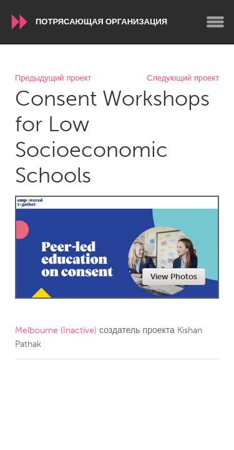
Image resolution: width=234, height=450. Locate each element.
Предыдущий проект (53, 78)
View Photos (173, 276)
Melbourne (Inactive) (56, 330)
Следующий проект (183, 78)
